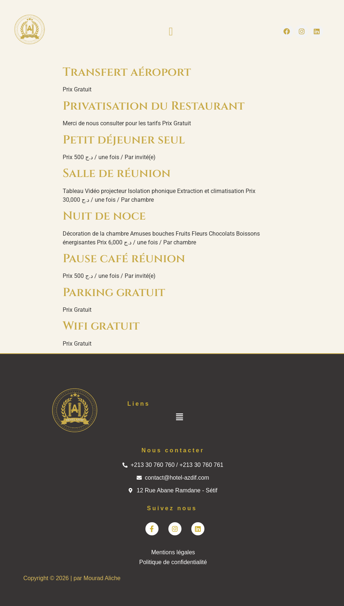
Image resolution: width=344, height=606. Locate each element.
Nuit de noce (104, 216)
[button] (171, 31)
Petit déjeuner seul (124, 140)
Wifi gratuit (101, 326)
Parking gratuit (114, 292)
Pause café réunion (124, 259)
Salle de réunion (117, 173)
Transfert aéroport (127, 72)
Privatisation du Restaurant (154, 106)
